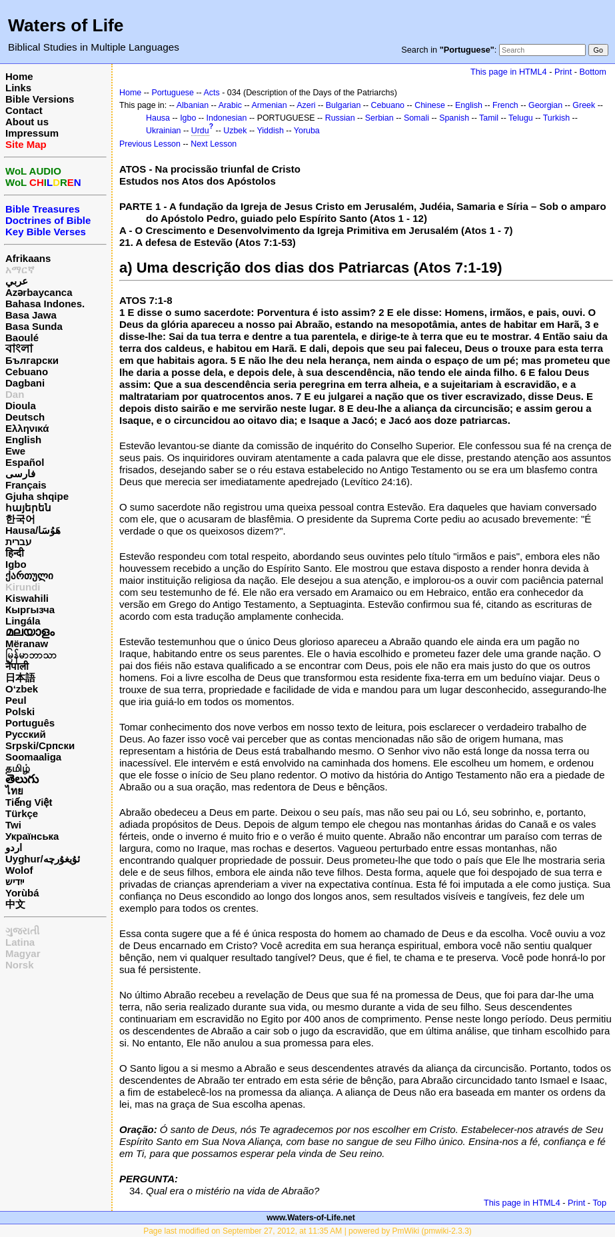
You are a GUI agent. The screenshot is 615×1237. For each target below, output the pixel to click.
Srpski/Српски (40, 745)
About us (27, 121)
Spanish (454, 118)
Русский (25, 734)
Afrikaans (28, 258)
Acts (212, 92)
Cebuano (26, 371)
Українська (32, 836)
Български (32, 360)
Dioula (20, 405)
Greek (583, 105)
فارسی (20, 473)
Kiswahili (27, 598)
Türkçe (21, 813)
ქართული (29, 575)
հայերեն (28, 507)
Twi (13, 824)
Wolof (19, 870)
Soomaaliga (33, 756)
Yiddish (270, 130)
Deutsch (25, 417)
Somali (416, 118)
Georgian (545, 105)
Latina (20, 942)
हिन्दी (14, 553)
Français (26, 485)
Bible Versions (39, 99)
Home (19, 76)
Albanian (193, 105)
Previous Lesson (150, 144)
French (505, 105)
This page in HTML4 (508, 72)
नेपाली (17, 666)
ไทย (14, 790)
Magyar (23, 953)
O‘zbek (21, 688)
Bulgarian (343, 105)
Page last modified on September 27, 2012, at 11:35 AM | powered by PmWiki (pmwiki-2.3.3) (307, 1231)
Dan (14, 394)
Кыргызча (30, 609)
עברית (18, 541)
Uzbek (235, 130)
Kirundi (23, 587)
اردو (13, 847)
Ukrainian (163, 130)
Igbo (16, 564)
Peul (16, 700)
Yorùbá (22, 892)
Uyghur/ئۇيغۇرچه (42, 858)
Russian (340, 118)
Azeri (306, 105)
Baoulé (22, 337)
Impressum (32, 133)
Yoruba (307, 130)
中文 (15, 904)
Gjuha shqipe (37, 496)
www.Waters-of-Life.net (310, 1217)
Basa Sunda (34, 326)
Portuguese (172, 92)
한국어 (20, 519)
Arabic (230, 105)
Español (24, 462)
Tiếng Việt (28, 802)
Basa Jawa (31, 315)
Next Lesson (214, 144)
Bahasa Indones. (45, 303)
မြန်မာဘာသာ (31, 654)
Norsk (19, 964)
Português (30, 722)
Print (563, 72)
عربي (16, 281)
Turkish (556, 118)
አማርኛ (20, 269)
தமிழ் (17, 768)
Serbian (379, 118)
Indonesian (227, 118)
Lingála (23, 620)
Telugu (520, 118)
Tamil (488, 118)
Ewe (15, 451)
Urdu (200, 130)
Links (18, 87)
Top (599, 1203)
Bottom (593, 72)
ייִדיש (14, 881)
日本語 (20, 677)
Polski (20, 711)
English (23, 439)
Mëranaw (26, 643)
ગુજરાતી (22, 930)
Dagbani (25, 383)
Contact (24, 110)
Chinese (429, 105)
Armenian (269, 105)
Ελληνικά (27, 428)
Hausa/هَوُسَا (33, 530)
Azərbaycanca (39, 292)
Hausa (158, 118)
